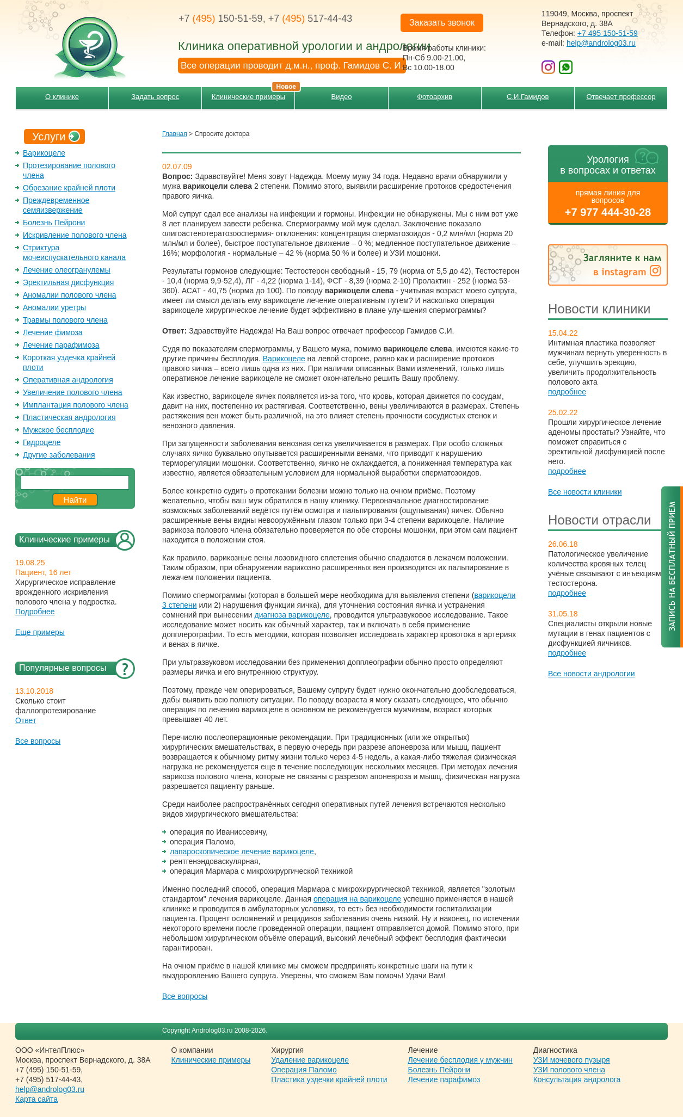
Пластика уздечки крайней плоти (329, 1079)
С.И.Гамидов (528, 96)
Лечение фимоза (53, 332)
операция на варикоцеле (357, 898)
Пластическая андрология (69, 417)
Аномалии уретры (54, 307)
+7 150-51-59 (221, 18)
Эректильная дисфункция (68, 282)
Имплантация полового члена (75, 404)
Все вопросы (37, 741)
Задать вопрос (155, 96)
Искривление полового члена (75, 235)
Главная (174, 134)
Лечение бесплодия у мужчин (460, 1060)
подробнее (567, 391)
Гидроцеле (42, 442)
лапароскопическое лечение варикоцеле (242, 851)
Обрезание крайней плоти (69, 187)
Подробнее (35, 611)
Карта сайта (36, 1099)
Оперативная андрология (68, 379)
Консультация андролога (577, 1079)
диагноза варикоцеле (292, 614)
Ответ (25, 720)
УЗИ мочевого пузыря (571, 1060)
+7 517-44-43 (310, 18)
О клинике (62, 96)
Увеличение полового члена (72, 392)
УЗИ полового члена (569, 1069)
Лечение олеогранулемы (66, 270)
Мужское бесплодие (58, 429)
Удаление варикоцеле (310, 1060)
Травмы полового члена (65, 320)
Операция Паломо (304, 1069)
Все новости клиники (585, 491)
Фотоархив (434, 96)
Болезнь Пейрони (54, 222)
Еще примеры (40, 632)
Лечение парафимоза (61, 345)
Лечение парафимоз (444, 1079)
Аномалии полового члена (69, 295)
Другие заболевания (59, 454)
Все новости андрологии (591, 673)
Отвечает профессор (620, 96)
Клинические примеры (253, 94)
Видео (341, 96)
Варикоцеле (44, 153)
